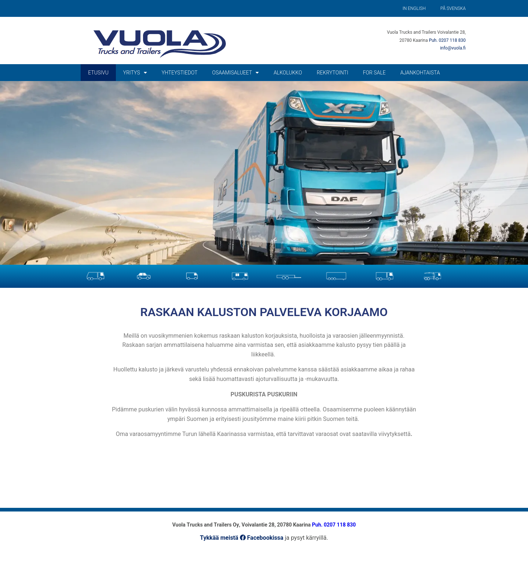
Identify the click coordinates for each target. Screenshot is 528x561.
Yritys (135, 72)
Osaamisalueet (235, 72)
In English (414, 8)
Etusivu (98, 73)
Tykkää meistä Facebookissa (241, 537)
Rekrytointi (332, 73)
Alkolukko (288, 73)
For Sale (374, 73)
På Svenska (453, 8)
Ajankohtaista (420, 73)
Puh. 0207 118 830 (447, 40)
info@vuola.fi (453, 48)
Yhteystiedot (180, 73)
